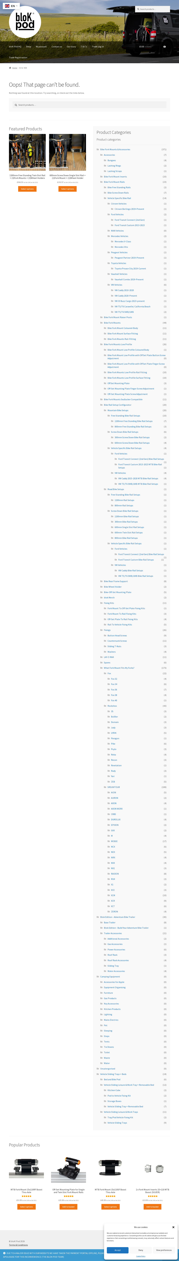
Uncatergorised (107, 1068)
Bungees (112, 160)
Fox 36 (114, 689)
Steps (106, 1036)
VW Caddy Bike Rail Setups (130, 570)
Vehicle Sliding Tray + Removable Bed (125, 1106)
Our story (71, 46)
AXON (113, 803)
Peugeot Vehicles (119, 252)
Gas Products (110, 998)
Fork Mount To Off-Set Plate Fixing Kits (126, 608)
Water (107, 1063)
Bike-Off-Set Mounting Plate (117, 592)
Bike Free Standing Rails (119, 187)
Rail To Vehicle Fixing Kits (120, 624)
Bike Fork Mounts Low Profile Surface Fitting (129, 377)
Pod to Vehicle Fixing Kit (119, 1095)
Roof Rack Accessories (118, 960)
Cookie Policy (140, 1256)
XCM (113, 895)
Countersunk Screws (117, 640)
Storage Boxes (114, 1101)
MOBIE (114, 841)
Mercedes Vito (121, 247)
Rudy (113, 770)
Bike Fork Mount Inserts (115, 176)
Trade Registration (18, 57)
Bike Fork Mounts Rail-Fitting (122, 339)
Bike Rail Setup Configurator (117, 404)
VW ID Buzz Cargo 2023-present (130, 301)
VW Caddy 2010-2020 (124, 290)
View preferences (164, 1250)
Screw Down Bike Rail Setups (124, 431)
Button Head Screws (117, 635)
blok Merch (109, 597)
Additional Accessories (118, 938)
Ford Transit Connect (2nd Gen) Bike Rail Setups (141, 459)
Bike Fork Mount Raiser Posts (118, 317)
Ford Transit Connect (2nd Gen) (130, 219)
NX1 (113, 868)
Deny (140, 1250)
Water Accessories (116, 971)
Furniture (108, 992)
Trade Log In (98, 46)
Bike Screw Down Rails (118, 192)
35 (112, 711)
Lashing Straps (115, 171)
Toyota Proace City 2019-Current (130, 268)
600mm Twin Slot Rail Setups (129, 532)
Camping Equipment (110, 976)
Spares (107, 662)
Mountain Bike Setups (118, 410)
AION (113, 792)
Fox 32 (114, 678)
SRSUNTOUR (114, 787)
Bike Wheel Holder (113, 586)
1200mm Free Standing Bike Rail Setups (134, 421)
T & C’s (84, 46)
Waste (107, 1057)
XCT (113, 906)
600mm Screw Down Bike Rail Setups (132, 442)
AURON (114, 797)
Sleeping (108, 1030)
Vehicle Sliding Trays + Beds (113, 1074)
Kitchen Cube (114, 1090)
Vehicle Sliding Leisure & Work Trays (121, 1112)
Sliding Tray (113, 965)
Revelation (116, 765)
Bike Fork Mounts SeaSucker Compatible (123, 399)
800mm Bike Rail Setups (126, 538)
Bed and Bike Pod (112, 1079)
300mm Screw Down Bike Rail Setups (132, 437)
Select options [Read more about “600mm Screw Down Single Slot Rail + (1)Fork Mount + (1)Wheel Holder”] (67, 189)
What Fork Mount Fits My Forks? (119, 667)
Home (14, 68)
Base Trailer (109, 922)
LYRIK (113, 732)
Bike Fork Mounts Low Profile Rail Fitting (127, 372)
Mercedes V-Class (123, 241)
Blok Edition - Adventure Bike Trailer (117, 917)
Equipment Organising (115, 987)
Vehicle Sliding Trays (117, 1122)
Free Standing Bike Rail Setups (125, 415)
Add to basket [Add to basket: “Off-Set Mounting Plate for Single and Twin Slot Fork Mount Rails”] (68, 1207)
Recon (114, 760)
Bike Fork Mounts (112, 322)
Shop (28, 46)
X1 (112, 884)
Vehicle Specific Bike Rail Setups (126, 448)
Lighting (108, 1014)
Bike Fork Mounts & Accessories (115, 149)
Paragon (115, 738)
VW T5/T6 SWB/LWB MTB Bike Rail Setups (138, 483)
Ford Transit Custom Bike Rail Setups (136, 559)
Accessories (109, 154)
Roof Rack (112, 954)
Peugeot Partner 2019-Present (129, 257)
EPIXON (115, 825)
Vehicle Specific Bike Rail (119, 198)
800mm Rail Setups (124, 505)
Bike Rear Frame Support (116, 581)
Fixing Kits (109, 603)
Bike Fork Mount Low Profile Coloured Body (128, 349)
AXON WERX (117, 808)
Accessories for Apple (114, 982)
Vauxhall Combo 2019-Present (129, 279)
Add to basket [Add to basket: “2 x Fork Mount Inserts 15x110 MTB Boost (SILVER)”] (152, 1207)
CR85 (113, 814)
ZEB (113, 781)
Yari (112, 776)
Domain (115, 722)
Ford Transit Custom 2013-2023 (130, 225)
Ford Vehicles (117, 214)
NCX (113, 846)
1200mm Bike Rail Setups (127, 516)
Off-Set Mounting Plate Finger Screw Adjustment (131, 388)
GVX (113, 830)
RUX (113, 879)
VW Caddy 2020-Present (126, 295)
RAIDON (115, 873)
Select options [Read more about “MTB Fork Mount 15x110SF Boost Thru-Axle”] (110, 1207)
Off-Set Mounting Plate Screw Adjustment (128, 394)
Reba (113, 754)
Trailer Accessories (113, 933)
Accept (118, 1250)
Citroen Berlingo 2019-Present (129, 209)
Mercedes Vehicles (119, 236)
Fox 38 (114, 695)
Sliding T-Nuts (114, 646)
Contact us (57, 46)
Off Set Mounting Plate (118, 383)
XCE (113, 890)
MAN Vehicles (117, 230)
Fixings (107, 630)
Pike (113, 743)
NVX (113, 862)
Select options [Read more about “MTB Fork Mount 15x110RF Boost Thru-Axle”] (26, 1207)
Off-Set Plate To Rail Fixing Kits (123, 619)
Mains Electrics (111, 1019)
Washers (112, 651)
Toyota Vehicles (118, 263)
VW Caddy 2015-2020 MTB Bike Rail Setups (138, 478)
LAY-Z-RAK (109, 657)
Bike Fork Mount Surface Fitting (123, 333)
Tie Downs (109, 1046)
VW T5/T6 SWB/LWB (124, 312)
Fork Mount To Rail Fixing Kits (122, 613)
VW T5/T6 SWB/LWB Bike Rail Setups (135, 576)
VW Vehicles (116, 284)
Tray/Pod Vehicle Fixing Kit (120, 1117)
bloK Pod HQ (15, 46)
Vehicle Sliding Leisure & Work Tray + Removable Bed (129, 1084)
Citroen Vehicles (119, 203)
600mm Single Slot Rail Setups (129, 527)
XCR (113, 900)
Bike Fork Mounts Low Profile (118, 344)
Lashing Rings (114, 165)
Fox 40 (114, 700)
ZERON (114, 911)
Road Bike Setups (116, 489)
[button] (173, 1227)
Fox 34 (114, 684)
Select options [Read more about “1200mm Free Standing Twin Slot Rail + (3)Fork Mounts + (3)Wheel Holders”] (27, 189)
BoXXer (114, 716)
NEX (113, 852)
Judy (113, 727)
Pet (105, 1025)
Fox (109, 673)
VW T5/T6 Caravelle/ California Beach (132, 306)
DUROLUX (115, 819)
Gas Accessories (115, 944)
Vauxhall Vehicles (119, 274)
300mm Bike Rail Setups (126, 521)
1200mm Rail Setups (124, 500)
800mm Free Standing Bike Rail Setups (133, 426)
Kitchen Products (112, 1009)
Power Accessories (116, 949)
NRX (113, 857)
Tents (106, 1041)
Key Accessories (111, 1003)
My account (41, 46)
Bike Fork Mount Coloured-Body (123, 328)
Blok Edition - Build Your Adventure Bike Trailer (126, 927)
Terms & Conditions (18, 1244)
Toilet (107, 1052)
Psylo (113, 749)
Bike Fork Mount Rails (114, 181)
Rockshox (112, 705)
